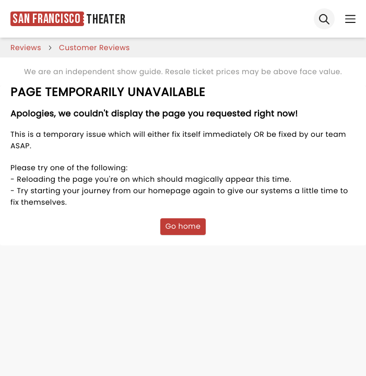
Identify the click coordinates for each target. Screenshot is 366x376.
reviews (25, 47)
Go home (183, 226)
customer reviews (94, 47)
